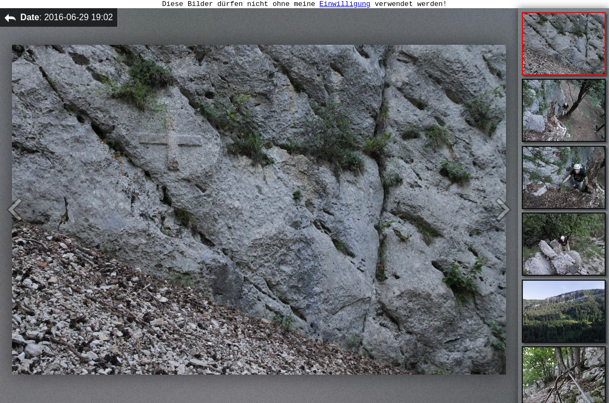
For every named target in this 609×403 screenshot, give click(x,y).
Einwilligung (345, 5)
